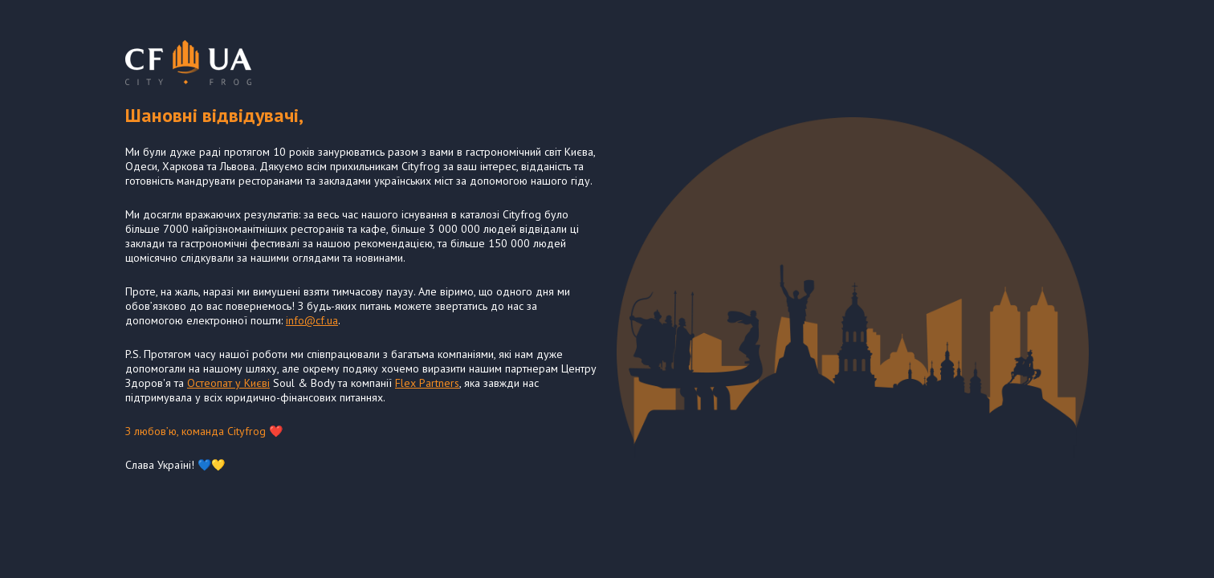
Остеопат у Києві (228, 383)
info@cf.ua (312, 320)
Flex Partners (427, 383)
